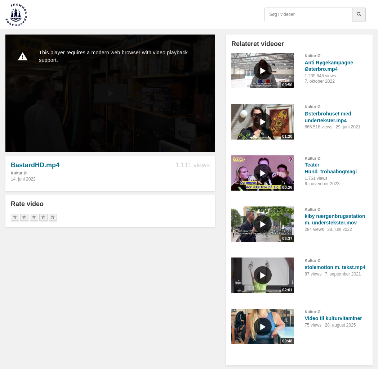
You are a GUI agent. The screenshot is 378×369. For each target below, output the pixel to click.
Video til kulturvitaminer (333, 318)
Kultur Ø (19, 173)
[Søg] (359, 14)
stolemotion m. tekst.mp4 (334, 267)
